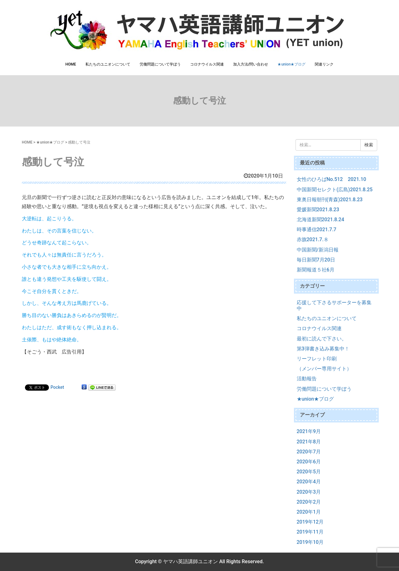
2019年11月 (310, 532)
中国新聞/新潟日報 (318, 250)
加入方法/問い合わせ (250, 64)
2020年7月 (309, 452)
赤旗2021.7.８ (313, 239)
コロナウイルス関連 (207, 64)
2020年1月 (309, 512)
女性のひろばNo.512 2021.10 (331, 179)
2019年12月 (310, 522)
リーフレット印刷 (317, 359)
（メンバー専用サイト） (324, 369)
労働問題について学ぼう (160, 64)
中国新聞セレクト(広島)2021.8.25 (335, 190)
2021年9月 (309, 431)
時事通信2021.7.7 (316, 229)
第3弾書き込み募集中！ (323, 349)
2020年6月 (309, 462)
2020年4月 (309, 482)
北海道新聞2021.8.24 (320, 219)
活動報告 (307, 379)
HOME (70, 64)
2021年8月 (309, 442)
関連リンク (324, 64)
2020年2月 (309, 502)
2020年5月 (309, 472)
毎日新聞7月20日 (316, 260)
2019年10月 (310, 542)
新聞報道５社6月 (315, 270)
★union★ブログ (291, 64)
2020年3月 (309, 492)
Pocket (57, 387)
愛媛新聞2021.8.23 (318, 209)
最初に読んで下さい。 (322, 339)
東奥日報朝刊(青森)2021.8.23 (330, 200)
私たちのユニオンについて (107, 64)
